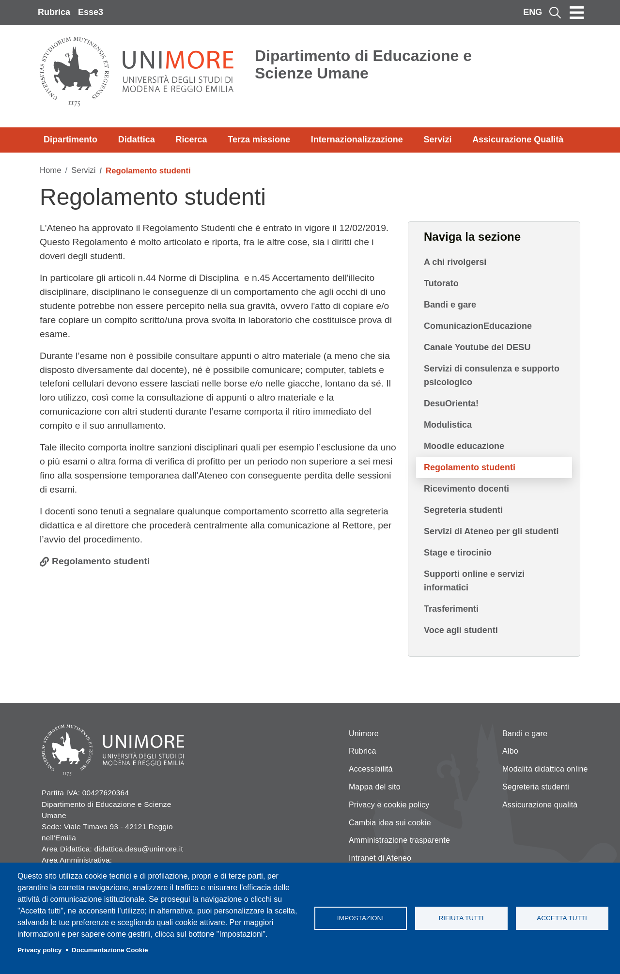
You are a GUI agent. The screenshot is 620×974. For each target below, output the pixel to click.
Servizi (437, 139)
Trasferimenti (451, 609)
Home (51, 170)
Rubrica (54, 12)
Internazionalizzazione (357, 139)
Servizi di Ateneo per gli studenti (491, 531)
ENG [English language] (532, 12)
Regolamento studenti (101, 561)
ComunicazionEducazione (478, 326)
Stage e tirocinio (458, 552)
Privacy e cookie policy (389, 805)
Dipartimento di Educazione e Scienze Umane (363, 64)
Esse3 (90, 12)
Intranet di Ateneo (380, 858)
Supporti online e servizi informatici (474, 580)
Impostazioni (360, 918)
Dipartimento (70, 139)
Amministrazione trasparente (399, 840)
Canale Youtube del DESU (477, 347)
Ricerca (191, 139)
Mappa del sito (375, 787)
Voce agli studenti (461, 630)
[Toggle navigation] (577, 12)
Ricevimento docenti (466, 489)
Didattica (136, 139)
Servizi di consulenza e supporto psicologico (491, 375)
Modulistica (448, 425)
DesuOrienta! (451, 403)
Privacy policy (39, 950)
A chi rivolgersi (455, 262)
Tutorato (441, 283)
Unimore (364, 733)
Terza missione (259, 139)
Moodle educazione (464, 446)
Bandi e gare (450, 304)
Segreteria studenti (463, 510)
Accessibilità (371, 769)
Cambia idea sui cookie (390, 823)
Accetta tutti (562, 918)
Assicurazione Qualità (517, 139)
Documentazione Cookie (110, 950)
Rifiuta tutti (460, 918)
